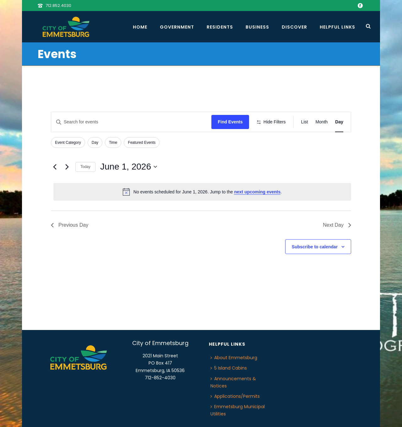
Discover (294, 27)
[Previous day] (54, 166)
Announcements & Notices (233, 382)
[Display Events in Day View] (339, 122)
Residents (220, 27)
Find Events (230, 121)
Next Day (337, 225)
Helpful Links (337, 27)
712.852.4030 (58, 5)
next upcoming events (257, 191)
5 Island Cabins (228, 368)
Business (257, 27)
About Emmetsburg (233, 357)
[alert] (202, 192)
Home (140, 27)
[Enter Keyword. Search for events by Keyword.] (131, 122)
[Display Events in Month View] (321, 122)
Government (177, 27)
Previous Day (69, 225)
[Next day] (67, 166)
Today (85, 167)
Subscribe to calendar (315, 246)
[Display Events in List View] (304, 122)
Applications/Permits (235, 396)
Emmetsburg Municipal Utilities (237, 410)
